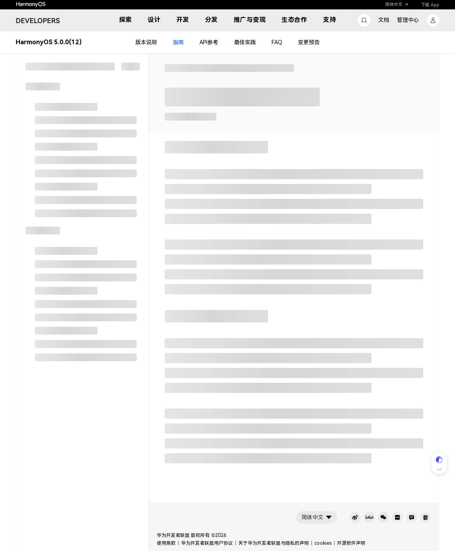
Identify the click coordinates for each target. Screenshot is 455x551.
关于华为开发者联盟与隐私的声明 (273, 543)
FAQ (277, 42)
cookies (323, 543)
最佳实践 (245, 42)
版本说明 (146, 42)
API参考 (208, 42)
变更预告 (309, 42)
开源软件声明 (351, 543)
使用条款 (166, 543)
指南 (178, 42)
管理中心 (408, 20)
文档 (383, 20)
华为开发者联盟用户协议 (207, 543)
